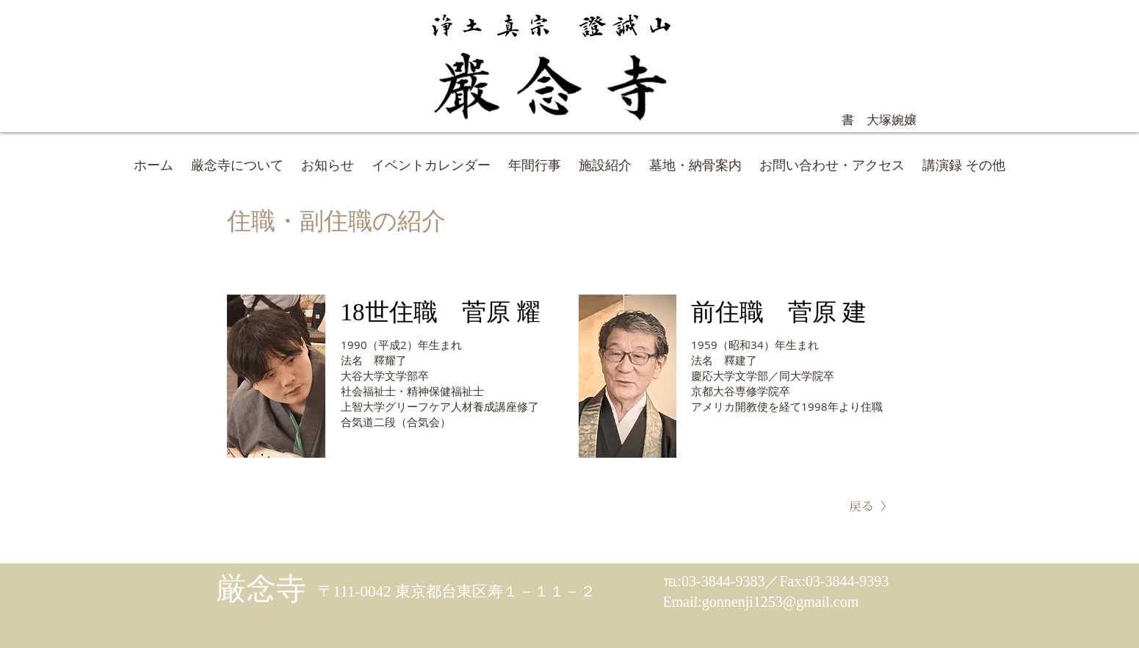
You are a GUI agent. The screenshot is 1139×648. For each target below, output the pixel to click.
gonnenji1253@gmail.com (780, 602)
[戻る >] (868, 506)
